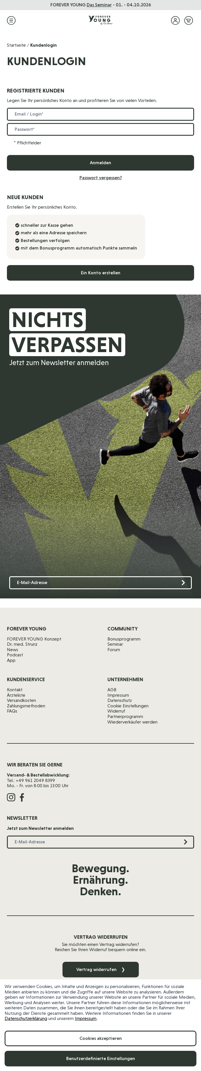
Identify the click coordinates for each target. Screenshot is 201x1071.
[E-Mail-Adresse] (100, 582)
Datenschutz (119, 700)
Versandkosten (21, 700)
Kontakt (14, 689)
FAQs (12, 711)
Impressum (85, 1018)
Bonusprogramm (124, 639)
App (11, 660)
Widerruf (116, 711)
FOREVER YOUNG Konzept (34, 639)
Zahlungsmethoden (26, 706)
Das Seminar (99, 4)
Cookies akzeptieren (100, 1038)
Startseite (16, 45)
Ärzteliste (16, 695)
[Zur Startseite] (100, 20)
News (12, 649)
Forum (113, 649)
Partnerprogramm (125, 716)
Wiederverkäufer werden (132, 722)
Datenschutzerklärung (26, 1018)
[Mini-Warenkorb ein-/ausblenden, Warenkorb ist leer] (188, 20)
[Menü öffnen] (11, 20)
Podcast (15, 655)
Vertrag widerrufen (100, 969)
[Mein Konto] (175, 20)
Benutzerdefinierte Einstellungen (100, 1058)
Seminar (115, 644)
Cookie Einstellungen (128, 706)
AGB (111, 689)
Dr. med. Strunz (22, 644)
